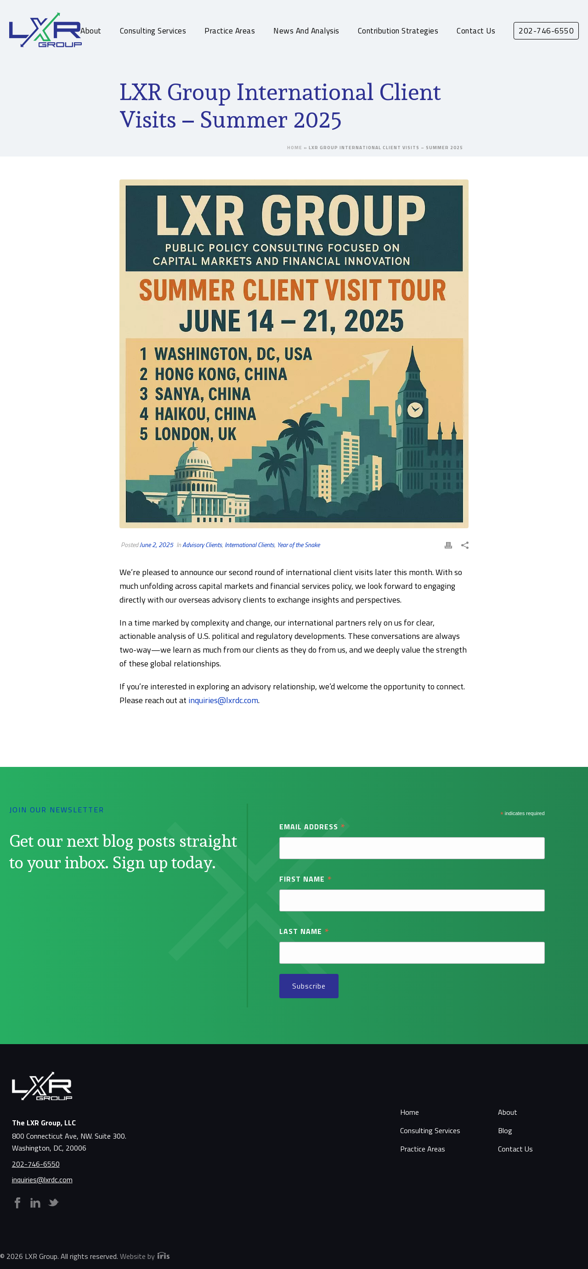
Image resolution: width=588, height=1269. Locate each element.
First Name (305, 879)
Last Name (304, 931)
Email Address (312, 826)
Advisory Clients (202, 544)
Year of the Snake (298, 544)
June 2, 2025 (156, 544)
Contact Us (476, 31)
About (91, 31)
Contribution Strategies (398, 31)
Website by (145, 1256)
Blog (505, 1130)
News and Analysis (306, 31)
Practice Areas (229, 31)
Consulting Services (153, 31)
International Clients (249, 544)
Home (294, 147)
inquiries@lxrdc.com (223, 700)
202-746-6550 (36, 1163)
